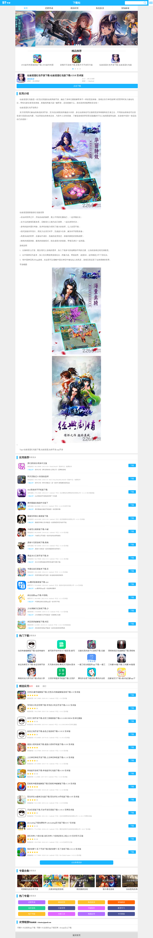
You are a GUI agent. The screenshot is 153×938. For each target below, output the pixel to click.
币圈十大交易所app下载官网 (47, 928)
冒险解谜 (125, 8)
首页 (26, 8)
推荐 (31, 686)
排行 (44, 686)
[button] (72, 68)
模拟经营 (75, 8)
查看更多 (32, 457)
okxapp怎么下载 (65, 928)
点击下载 (77, 86)
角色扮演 (100, 8)
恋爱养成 (49, 8)
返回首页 (77, 935)
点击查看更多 (76, 862)
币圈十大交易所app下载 (26, 928)
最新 (38, 686)
